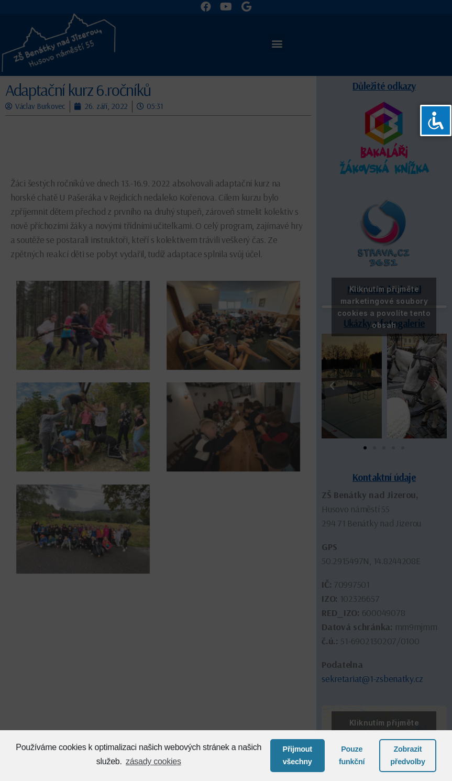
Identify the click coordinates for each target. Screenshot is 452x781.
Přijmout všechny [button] (297, 755)
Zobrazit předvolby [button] (407, 755)
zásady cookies (153, 761)
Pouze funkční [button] (352, 755)
